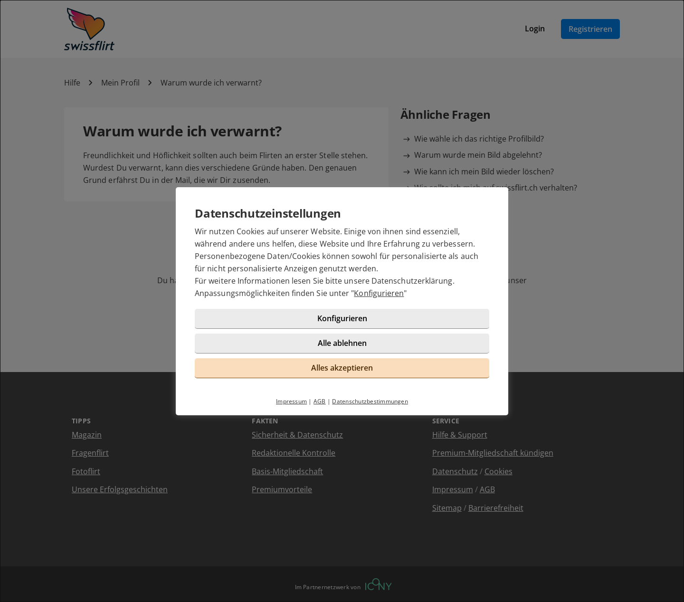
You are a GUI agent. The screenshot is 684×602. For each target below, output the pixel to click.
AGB (320, 401)
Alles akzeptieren (342, 368)
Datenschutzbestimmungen (370, 401)
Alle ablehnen (342, 343)
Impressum (291, 401)
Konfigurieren (379, 293)
